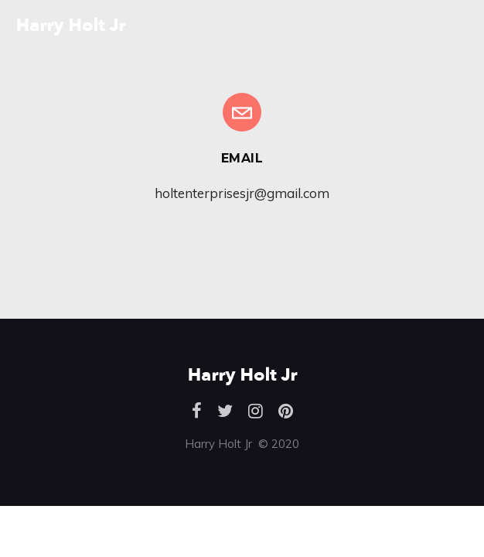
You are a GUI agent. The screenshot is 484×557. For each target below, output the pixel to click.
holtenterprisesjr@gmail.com (242, 193)
